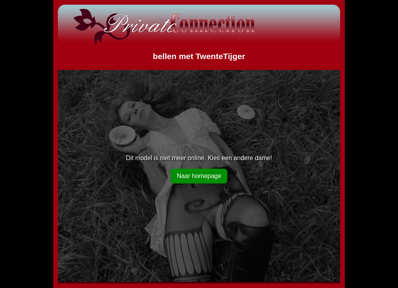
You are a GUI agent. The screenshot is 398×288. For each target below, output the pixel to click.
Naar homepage (199, 176)
